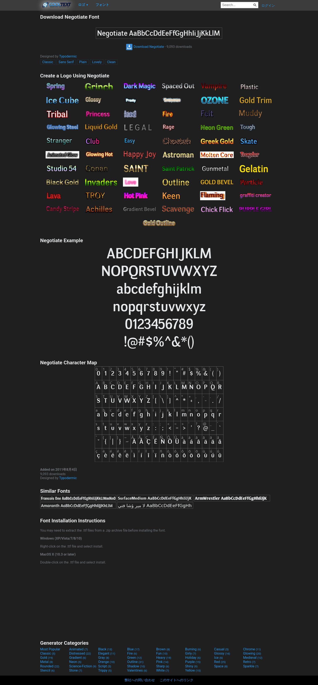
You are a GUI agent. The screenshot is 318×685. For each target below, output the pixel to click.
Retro (249, 662)
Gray (103, 658)
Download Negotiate (145, 47)
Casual (221, 649)
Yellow (193, 670)
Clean (111, 62)
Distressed (80, 653)
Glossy (222, 653)
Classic (47, 62)
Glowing (252, 653)
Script (104, 666)
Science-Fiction (82, 666)
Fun (162, 653)
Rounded (49, 666)
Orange (106, 662)
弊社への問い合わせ (140, 680)
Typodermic (68, 56)
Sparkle (251, 666)
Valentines (137, 670)
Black (105, 649)
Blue (133, 649)
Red (220, 662)
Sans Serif (66, 62)
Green (134, 658)
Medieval (253, 658)
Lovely (97, 62)
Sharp (162, 666)
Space (221, 666)
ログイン (268, 6)
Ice (218, 658)
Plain (83, 62)
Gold (46, 658)
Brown (163, 649)
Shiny (191, 666)
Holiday (193, 658)
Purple (193, 662)
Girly (190, 653)
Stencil (47, 670)
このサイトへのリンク (176, 680)
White (162, 670)
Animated (78, 649)
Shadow (136, 666)
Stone (75, 670)
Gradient (77, 658)
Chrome (252, 649)
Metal (46, 662)
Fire (132, 653)
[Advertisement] (20, 77)
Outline (135, 662)
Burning (193, 649)
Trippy (105, 670)
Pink (162, 662)
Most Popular (50, 649)
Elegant (106, 653)
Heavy (163, 658)
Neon (75, 662)
